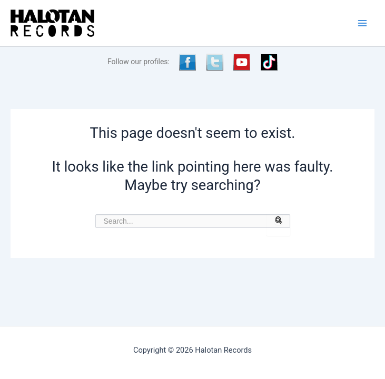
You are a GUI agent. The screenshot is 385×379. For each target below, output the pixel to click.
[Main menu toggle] (362, 23)
